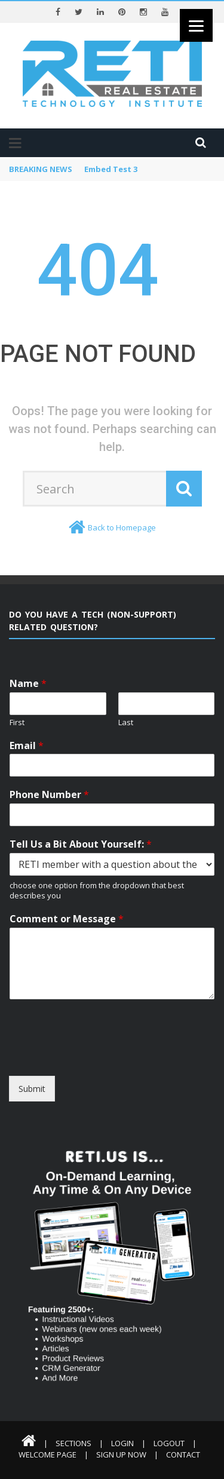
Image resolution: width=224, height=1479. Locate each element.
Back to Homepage (122, 527)
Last (125, 722)
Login (122, 1443)
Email (27, 746)
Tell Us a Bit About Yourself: (81, 844)
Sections (73, 1443)
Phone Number (49, 794)
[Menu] (196, 25)
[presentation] (100, 1056)
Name (28, 683)
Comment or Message (67, 919)
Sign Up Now (121, 1454)
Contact (183, 1454)
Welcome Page (47, 1454)
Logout (169, 1443)
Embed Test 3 (110, 169)
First (17, 722)
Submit (32, 1088)
